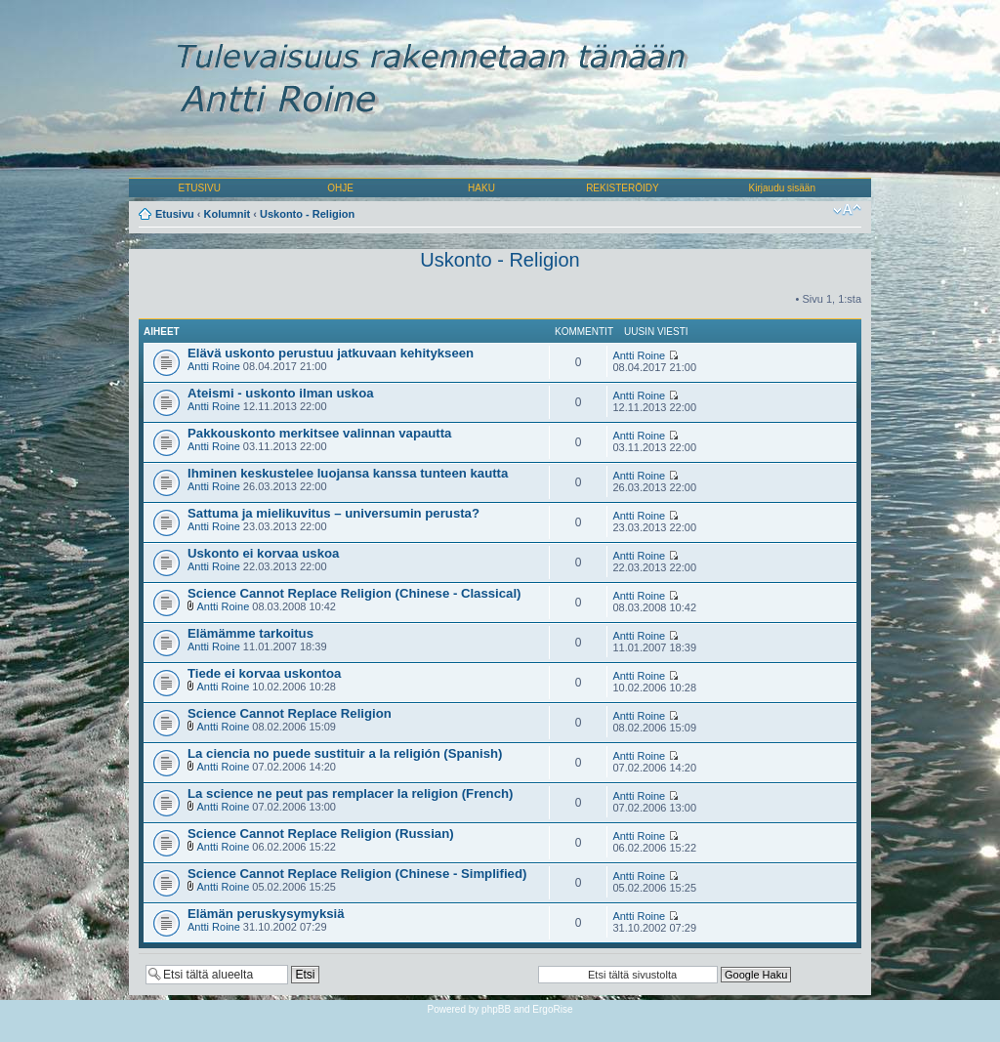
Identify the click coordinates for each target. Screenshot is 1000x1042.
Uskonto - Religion (307, 214)
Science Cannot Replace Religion (290, 713)
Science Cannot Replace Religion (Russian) (321, 833)
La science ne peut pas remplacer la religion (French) (350, 793)
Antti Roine (214, 366)
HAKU (481, 188)
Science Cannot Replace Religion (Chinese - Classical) (354, 593)
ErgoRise (552, 1009)
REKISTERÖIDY (622, 188)
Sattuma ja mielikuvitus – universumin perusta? (333, 513)
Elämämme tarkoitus (250, 633)
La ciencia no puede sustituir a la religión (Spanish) (345, 753)
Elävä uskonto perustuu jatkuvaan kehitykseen (331, 353)
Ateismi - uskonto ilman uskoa (281, 393)
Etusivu (174, 214)
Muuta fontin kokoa (847, 210)
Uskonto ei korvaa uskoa (263, 553)
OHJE (340, 188)
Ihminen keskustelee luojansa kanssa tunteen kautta (348, 473)
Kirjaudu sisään (782, 188)
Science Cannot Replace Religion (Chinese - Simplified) (357, 873)
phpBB (496, 1009)
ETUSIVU (200, 188)
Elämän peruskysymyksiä (266, 913)
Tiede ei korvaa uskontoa (264, 673)
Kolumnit (227, 214)
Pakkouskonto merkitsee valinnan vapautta (319, 433)
